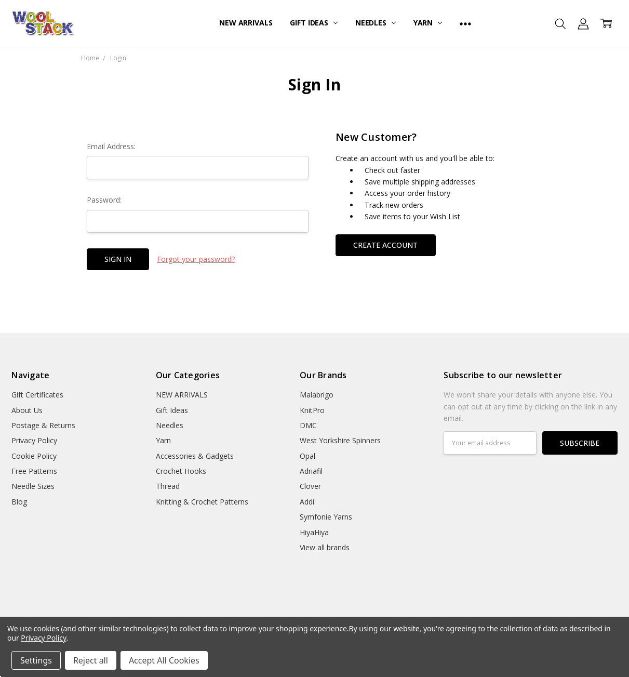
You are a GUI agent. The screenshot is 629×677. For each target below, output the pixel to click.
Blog (19, 502)
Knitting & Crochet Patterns (202, 502)
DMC (308, 425)
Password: (104, 200)
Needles (375, 23)
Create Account (385, 245)
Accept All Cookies (164, 660)
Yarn (427, 23)
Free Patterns (34, 471)
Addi (307, 502)
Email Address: (111, 146)
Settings (36, 660)
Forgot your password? (196, 259)
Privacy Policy (34, 440)
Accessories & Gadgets (195, 456)
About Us (27, 410)
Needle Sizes (33, 486)
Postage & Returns (43, 425)
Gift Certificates (37, 395)
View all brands (325, 547)
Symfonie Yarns (326, 517)
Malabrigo (316, 395)
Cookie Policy (34, 456)
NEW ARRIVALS (245, 23)
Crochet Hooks (181, 471)
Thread (168, 486)
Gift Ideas (313, 23)
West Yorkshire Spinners (340, 440)
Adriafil (311, 471)
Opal (307, 456)
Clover (310, 486)
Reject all (90, 660)
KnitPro (312, 410)
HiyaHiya (314, 532)
